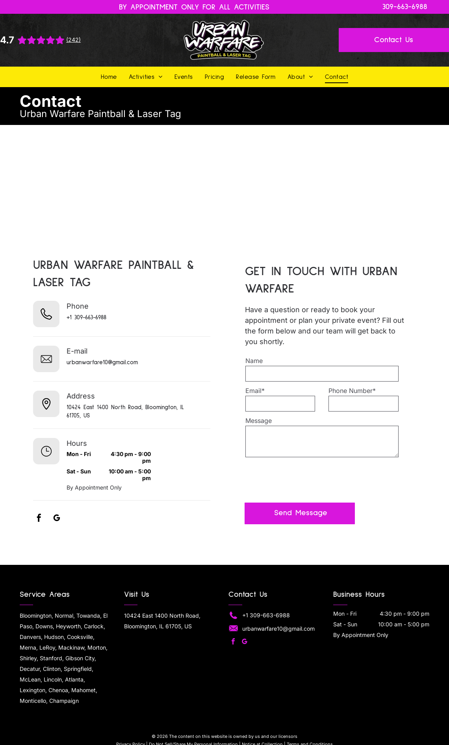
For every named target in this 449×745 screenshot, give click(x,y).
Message (258, 421)
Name (254, 361)
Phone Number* (352, 391)
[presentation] (305, 479)
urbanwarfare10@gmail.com (102, 362)
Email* (255, 391)
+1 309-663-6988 (86, 317)
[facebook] (39, 519)
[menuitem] (109, 77)
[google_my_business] (57, 519)
